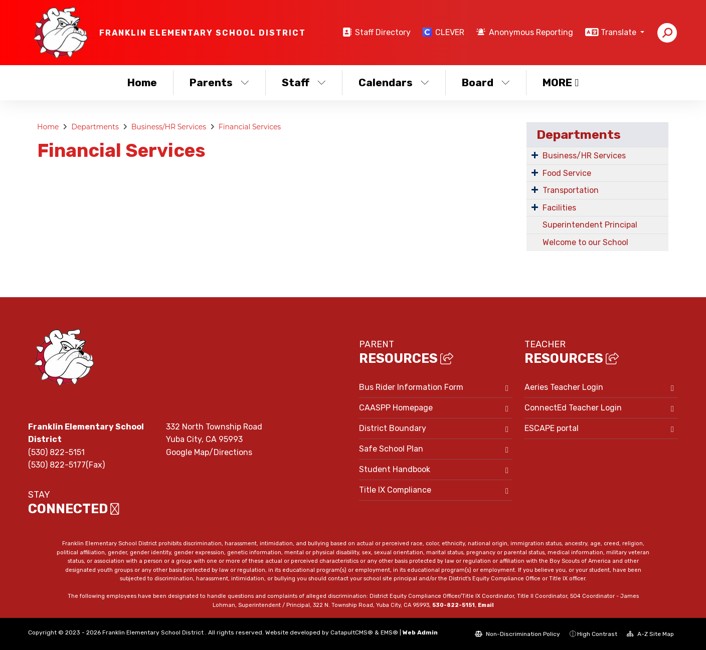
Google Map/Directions (209, 452)
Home (142, 82)
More (561, 82)
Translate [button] (619, 32)
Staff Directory (383, 32)
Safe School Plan (391, 449)
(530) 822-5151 (56, 452)
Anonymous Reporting (531, 32)
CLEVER (449, 32)
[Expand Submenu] (535, 155)
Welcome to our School (585, 242)
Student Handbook (394, 469)
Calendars (394, 82)
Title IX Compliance (395, 490)
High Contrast (597, 633)
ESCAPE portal (551, 428)
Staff (304, 82)
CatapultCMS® (351, 632)
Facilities (559, 207)
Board (486, 82)
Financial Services (250, 126)
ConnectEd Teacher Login (573, 407)
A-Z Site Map (650, 633)
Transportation (571, 190)
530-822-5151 (453, 605)
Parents (219, 82)
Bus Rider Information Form (411, 387)
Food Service (567, 173)
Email (486, 605)
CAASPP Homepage (396, 407)
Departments (95, 126)
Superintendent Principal (590, 225)
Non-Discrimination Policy (517, 633)
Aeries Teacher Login (563, 387)
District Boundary (392, 428)
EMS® (389, 632)
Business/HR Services (168, 126)
